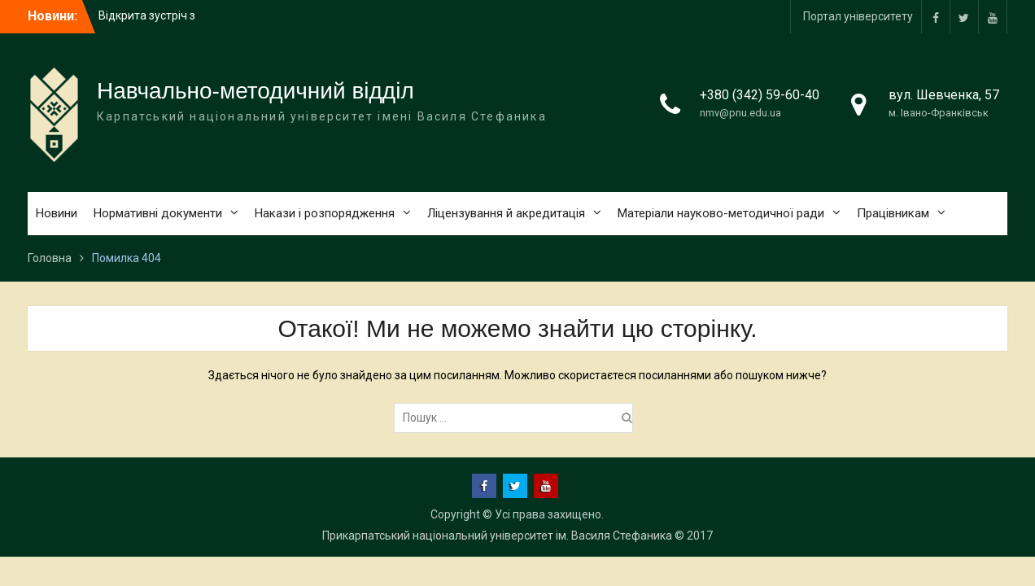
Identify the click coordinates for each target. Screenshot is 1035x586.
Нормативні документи (158, 213)
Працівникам (893, 213)
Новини (56, 213)
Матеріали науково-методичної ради (721, 213)
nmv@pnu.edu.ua (740, 113)
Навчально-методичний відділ (255, 90)
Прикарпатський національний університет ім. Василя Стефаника (497, 535)
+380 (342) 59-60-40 (759, 95)
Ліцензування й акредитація (506, 213)
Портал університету (858, 16)
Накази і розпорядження (325, 213)
